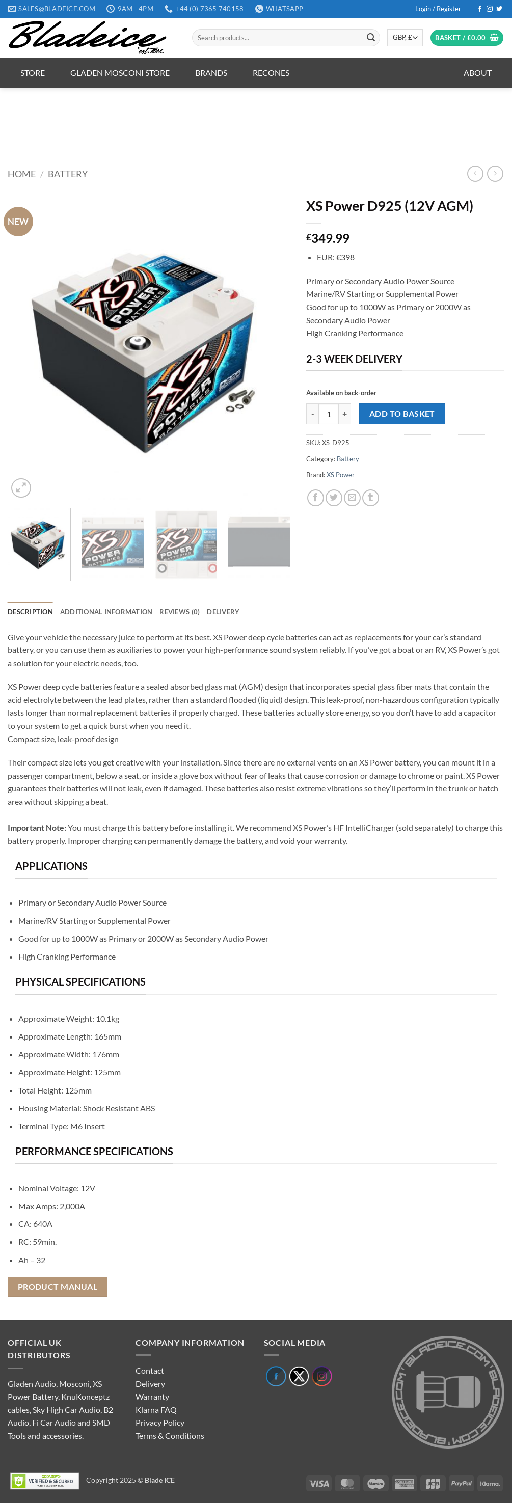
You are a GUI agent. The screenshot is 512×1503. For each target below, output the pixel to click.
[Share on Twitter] (334, 497)
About (478, 72)
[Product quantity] (328, 413)
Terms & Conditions (170, 1435)
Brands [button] (211, 72)
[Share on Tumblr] (370, 497)
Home (22, 173)
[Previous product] (495, 173)
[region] (256, 120)
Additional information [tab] (106, 612)
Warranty (152, 1396)
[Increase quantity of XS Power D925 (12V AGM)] (345, 413)
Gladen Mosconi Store (120, 72)
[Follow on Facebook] (480, 9)
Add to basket (402, 413)
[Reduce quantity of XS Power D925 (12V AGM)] (312, 413)
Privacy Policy (160, 1422)
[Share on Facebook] (315, 497)
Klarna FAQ (156, 1409)
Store (32, 72)
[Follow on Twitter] (499, 9)
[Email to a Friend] (352, 497)
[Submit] (371, 37)
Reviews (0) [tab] (179, 612)
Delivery (150, 1383)
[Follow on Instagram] (490, 9)
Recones (271, 72)
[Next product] (475, 173)
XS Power (341, 475)
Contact (150, 1370)
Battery (68, 173)
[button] (438, 8)
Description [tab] (30, 612)
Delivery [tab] (223, 612)
